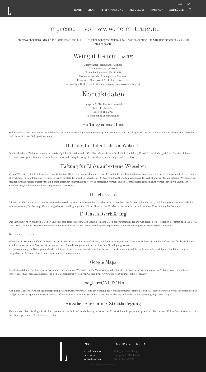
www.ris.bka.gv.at (130, 84)
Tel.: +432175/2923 (123, 359)
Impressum (89, 355)
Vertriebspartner (92, 359)
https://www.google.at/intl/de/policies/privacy (121, 274)
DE (180, 4)
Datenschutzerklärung (109, 294)
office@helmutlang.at (107, 115)
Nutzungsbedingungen (146, 294)
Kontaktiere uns (92, 351)
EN (189, 4)
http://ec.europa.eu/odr (138, 311)
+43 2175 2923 (105, 108)
